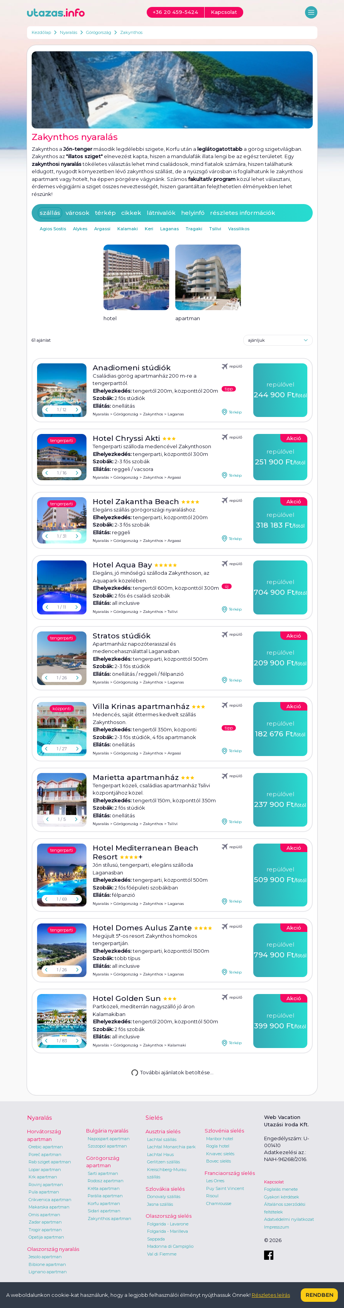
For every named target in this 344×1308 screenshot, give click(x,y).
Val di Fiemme (161, 1254)
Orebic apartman (46, 1146)
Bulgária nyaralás (107, 1130)
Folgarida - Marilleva (167, 1231)
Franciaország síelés (230, 1173)
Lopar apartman (45, 1169)
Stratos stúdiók (122, 635)
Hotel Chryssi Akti (127, 438)
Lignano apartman (48, 1271)
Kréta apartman (104, 1188)
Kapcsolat (274, 1182)
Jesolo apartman (45, 1256)
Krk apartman (43, 1177)
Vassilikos (238, 228)
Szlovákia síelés (165, 1189)
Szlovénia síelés (224, 1130)
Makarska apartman (49, 1207)
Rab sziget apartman (50, 1162)
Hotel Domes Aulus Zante (143, 927)
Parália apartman (105, 1195)
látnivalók (161, 212)
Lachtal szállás (161, 1139)
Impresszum (276, 1227)
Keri (149, 228)
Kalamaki (127, 228)
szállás (50, 212)
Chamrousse (218, 1203)
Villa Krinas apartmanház (142, 706)
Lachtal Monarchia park (171, 1146)
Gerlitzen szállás (163, 1162)
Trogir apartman (45, 1229)
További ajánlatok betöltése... (172, 1072)
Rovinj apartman (46, 1184)
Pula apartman (44, 1192)
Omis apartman (44, 1214)
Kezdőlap (41, 32)
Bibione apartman (47, 1264)
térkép (105, 212)
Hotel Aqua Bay (123, 564)
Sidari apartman (104, 1210)
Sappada (156, 1239)
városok (78, 212)
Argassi (102, 228)
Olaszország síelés (168, 1216)
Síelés (154, 1117)
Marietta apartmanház (137, 777)
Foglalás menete (281, 1189)
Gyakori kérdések (281, 1197)
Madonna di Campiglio (170, 1246)
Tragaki (194, 228)
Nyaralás (68, 32)
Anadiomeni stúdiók (132, 367)
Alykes (80, 228)
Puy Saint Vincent (225, 1188)
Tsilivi (215, 228)
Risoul (212, 1195)
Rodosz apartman (106, 1180)
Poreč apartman (45, 1154)
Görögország (98, 32)
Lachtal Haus (160, 1154)
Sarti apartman (103, 1173)
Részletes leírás (271, 1295)
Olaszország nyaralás (53, 1249)
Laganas (169, 228)
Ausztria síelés (163, 1131)
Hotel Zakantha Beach (137, 501)
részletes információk (242, 212)
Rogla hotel (217, 1146)
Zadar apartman (45, 1222)
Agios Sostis (53, 228)
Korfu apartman (104, 1203)
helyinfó (193, 212)
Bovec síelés (218, 1161)
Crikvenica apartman (50, 1199)
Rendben (319, 1295)
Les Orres (215, 1180)
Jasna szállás (160, 1204)
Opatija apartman (46, 1237)
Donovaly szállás (163, 1196)
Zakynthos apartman (109, 1218)
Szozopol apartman (107, 1146)
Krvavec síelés (220, 1153)
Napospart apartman (109, 1138)
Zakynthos (131, 32)
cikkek (131, 212)
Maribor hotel (219, 1138)
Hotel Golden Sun (128, 998)
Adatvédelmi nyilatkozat (289, 1219)
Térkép (232, 411)
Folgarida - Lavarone (167, 1224)
